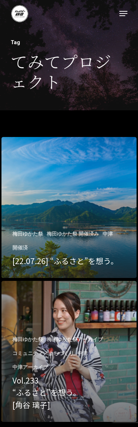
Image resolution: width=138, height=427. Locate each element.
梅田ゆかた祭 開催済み (73, 234)
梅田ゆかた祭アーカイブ (75, 339)
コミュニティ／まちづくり (43, 353)
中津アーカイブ (30, 367)
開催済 (20, 248)
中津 (108, 234)
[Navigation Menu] (123, 13)
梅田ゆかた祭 (27, 234)
